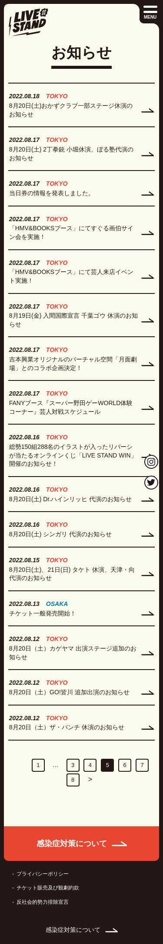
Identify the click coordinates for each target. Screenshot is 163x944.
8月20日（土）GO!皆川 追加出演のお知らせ (69, 692)
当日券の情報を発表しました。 (51, 193)
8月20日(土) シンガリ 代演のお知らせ (60, 534)
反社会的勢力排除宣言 (43, 902)
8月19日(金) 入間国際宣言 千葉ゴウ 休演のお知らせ (73, 320)
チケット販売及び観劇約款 (48, 888)
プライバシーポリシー (43, 874)
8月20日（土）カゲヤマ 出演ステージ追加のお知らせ (72, 652)
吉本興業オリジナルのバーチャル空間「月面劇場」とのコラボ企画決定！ (73, 363)
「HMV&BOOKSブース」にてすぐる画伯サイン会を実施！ (71, 232)
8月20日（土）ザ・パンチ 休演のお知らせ (66, 727)
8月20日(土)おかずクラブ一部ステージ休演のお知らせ (71, 110)
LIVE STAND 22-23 (28, 22)
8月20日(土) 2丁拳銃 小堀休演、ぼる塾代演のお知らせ (71, 153)
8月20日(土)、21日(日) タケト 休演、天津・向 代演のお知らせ (72, 574)
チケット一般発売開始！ (42, 613)
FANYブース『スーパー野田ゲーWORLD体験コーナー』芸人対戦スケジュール (71, 407)
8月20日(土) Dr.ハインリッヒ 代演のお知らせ (70, 499)
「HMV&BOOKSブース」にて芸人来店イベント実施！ (71, 276)
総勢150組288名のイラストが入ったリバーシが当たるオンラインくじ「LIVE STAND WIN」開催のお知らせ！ (73, 455)
